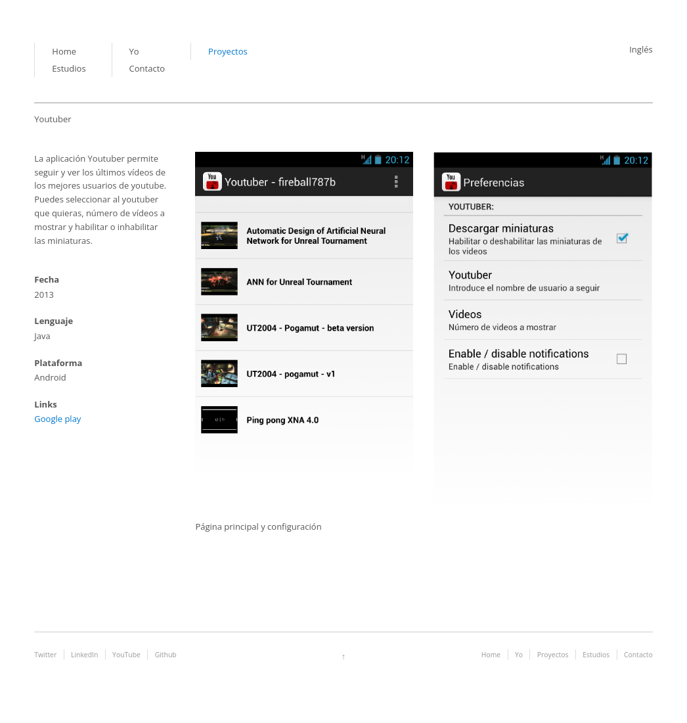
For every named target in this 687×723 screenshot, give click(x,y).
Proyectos (228, 51)
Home (64, 51)
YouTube (126, 654)
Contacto (147, 68)
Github (166, 654)
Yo (134, 51)
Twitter (45, 654)
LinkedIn (84, 654)
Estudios (68, 68)
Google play (57, 419)
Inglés (640, 49)
